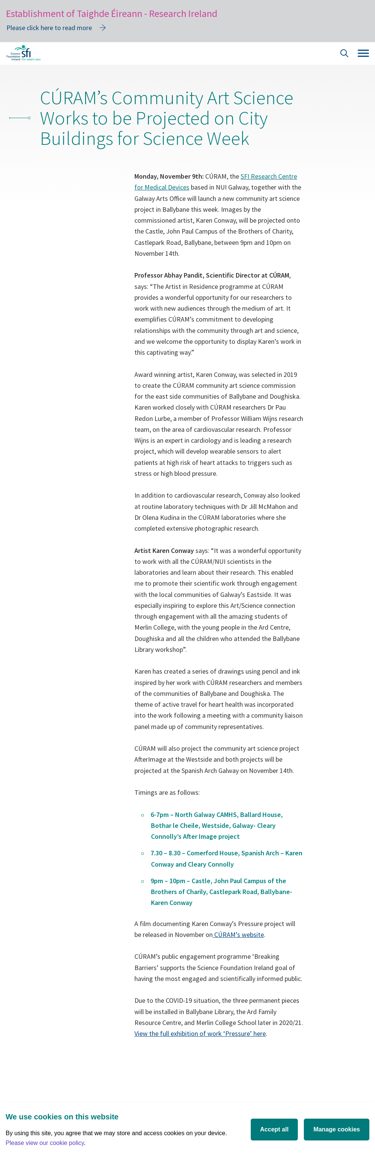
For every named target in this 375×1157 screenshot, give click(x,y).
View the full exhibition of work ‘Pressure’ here (200, 1033)
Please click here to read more (49, 27)
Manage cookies (336, 1129)
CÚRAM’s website (238, 934)
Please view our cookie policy (45, 1143)
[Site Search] (344, 54)
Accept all (274, 1129)
